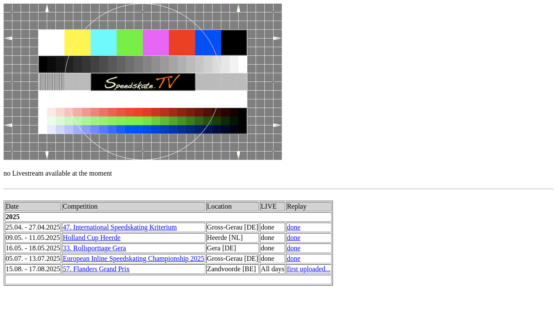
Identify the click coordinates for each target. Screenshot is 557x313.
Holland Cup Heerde (91, 237)
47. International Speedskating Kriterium (120, 227)
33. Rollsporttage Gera (94, 248)
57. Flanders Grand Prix (96, 269)
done (293, 227)
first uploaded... (308, 269)
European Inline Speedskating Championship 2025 (133, 258)
